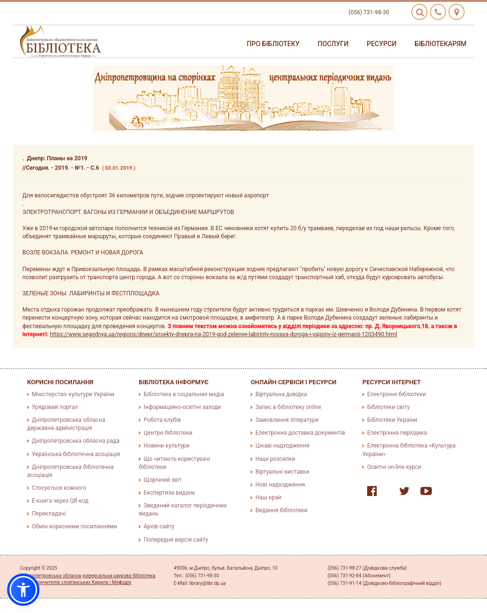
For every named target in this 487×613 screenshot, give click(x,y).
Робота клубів (162, 420)
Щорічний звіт (163, 480)
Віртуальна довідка (281, 394)
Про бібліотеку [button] (273, 44)
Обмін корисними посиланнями (74, 526)
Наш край (268, 497)
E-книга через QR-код (60, 500)
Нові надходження (280, 484)
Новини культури (166, 445)
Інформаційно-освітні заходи (182, 407)
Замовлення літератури (287, 420)
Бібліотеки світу (388, 407)
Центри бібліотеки (168, 432)
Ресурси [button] (382, 44)
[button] (23, 589)
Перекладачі (49, 513)
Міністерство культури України (73, 394)
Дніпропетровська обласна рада (75, 441)
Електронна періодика (397, 432)
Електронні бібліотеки (396, 394)
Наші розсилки (275, 459)
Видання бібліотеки (281, 510)
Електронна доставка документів (300, 432)
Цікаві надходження (282, 445)
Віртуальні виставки (282, 471)
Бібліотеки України (392, 420)
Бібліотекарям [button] (441, 44)
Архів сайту (159, 526)
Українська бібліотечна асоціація (76, 454)
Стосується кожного (59, 488)
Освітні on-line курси (394, 467)
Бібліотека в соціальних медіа (184, 394)
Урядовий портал (55, 407)
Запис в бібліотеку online (288, 407)
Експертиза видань (169, 492)
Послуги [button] (333, 44)
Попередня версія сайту (176, 539)
